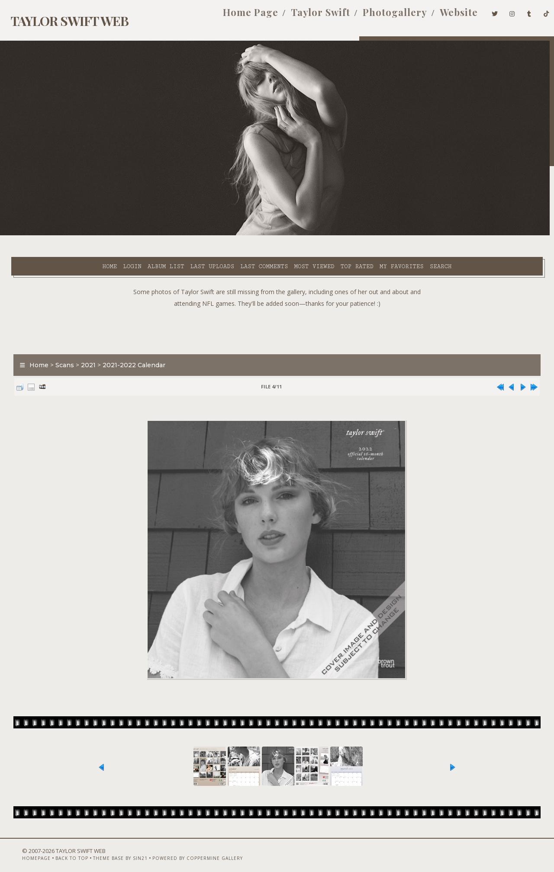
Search (366, 234)
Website (444, 16)
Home (34, 234)
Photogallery (380, 16)
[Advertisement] (277, 307)
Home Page (236, 16)
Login (57, 234)
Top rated (282, 234)
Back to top (55, 849)
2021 (82, 343)
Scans (59, 343)
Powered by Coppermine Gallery (181, 849)
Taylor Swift (306, 16)
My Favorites (327, 234)
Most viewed (239, 234)
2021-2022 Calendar (128, 343)
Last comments (189, 234)
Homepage (20, 849)
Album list (91, 234)
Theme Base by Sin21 (104, 849)
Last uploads (137, 234)
